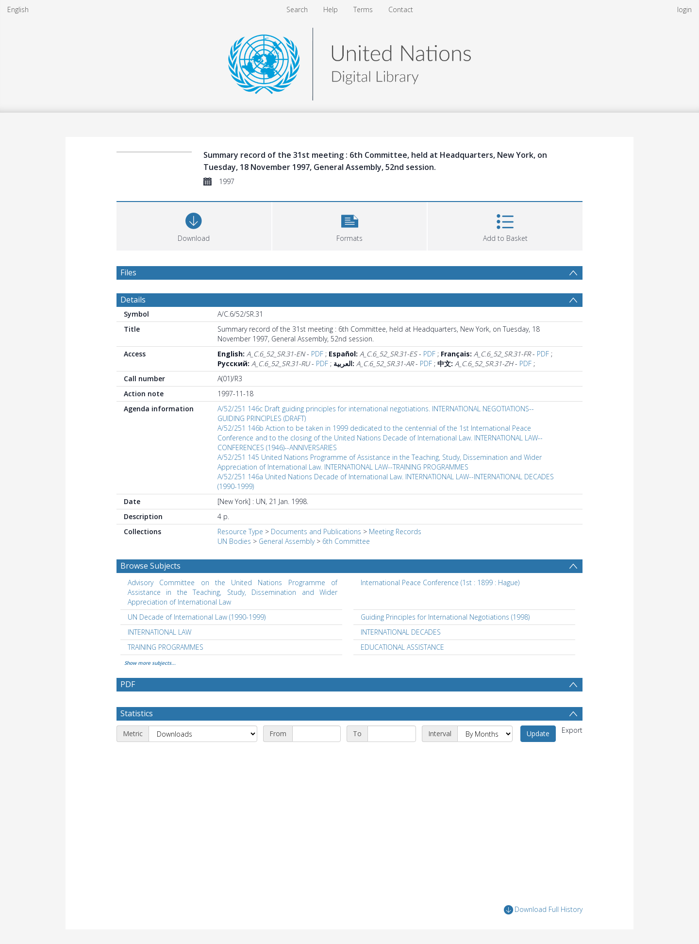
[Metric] (203, 733)
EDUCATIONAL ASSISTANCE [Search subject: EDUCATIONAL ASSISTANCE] (402, 647)
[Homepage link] (349, 61)
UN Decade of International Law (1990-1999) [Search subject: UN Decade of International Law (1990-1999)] (197, 617)
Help (330, 9)
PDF (317, 353)
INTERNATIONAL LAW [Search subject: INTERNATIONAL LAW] (159, 632)
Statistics (136, 713)
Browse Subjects (150, 565)
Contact (400, 9)
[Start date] (316, 733)
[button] (349, 225)
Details (133, 299)
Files (128, 272)
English (18, 9)
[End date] (391, 733)
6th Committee (346, 541)
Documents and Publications (316, 531)
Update (538, 733)
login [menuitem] (684, 9)
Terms (363, 9)
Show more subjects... (150, 662)
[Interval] (485, 733)
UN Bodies (234, 541)
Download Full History (543, 910)
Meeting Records (395, 531)
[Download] (193, 225)
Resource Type (240, 531)
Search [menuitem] (297, 9)
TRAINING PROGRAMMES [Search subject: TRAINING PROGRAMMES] (165, 647)
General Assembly (287, 541)
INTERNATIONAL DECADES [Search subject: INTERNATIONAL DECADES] (401, 632)
